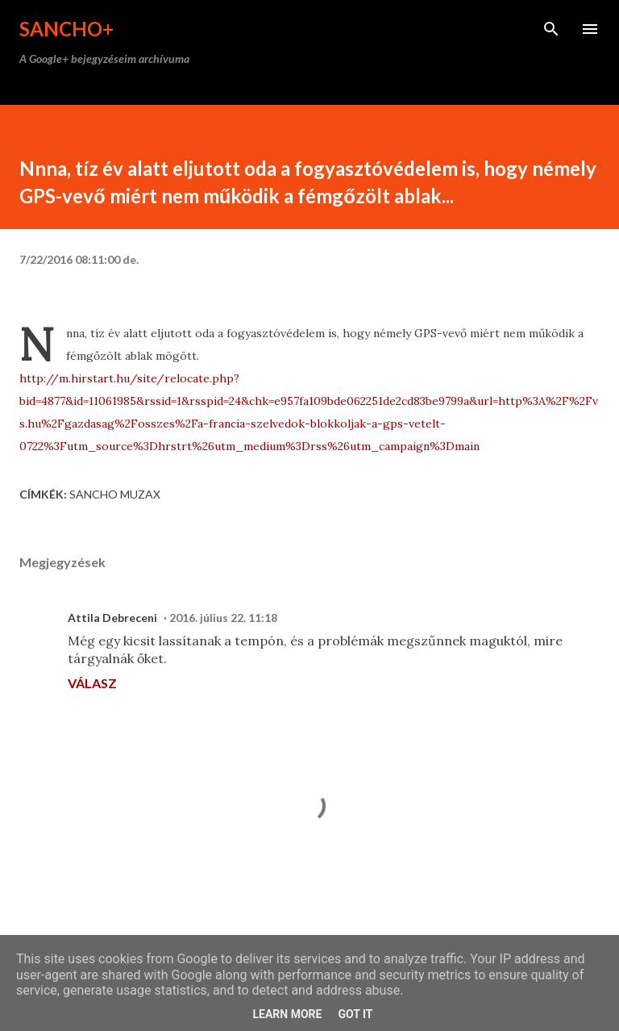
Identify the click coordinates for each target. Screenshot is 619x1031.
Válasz (92, 683)
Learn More (287, 1014)
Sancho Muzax (114, 494)
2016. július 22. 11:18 (223, 617)
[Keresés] (551, 29)
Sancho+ (66, 28)
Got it (355, 1014)
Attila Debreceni (112, 617)
